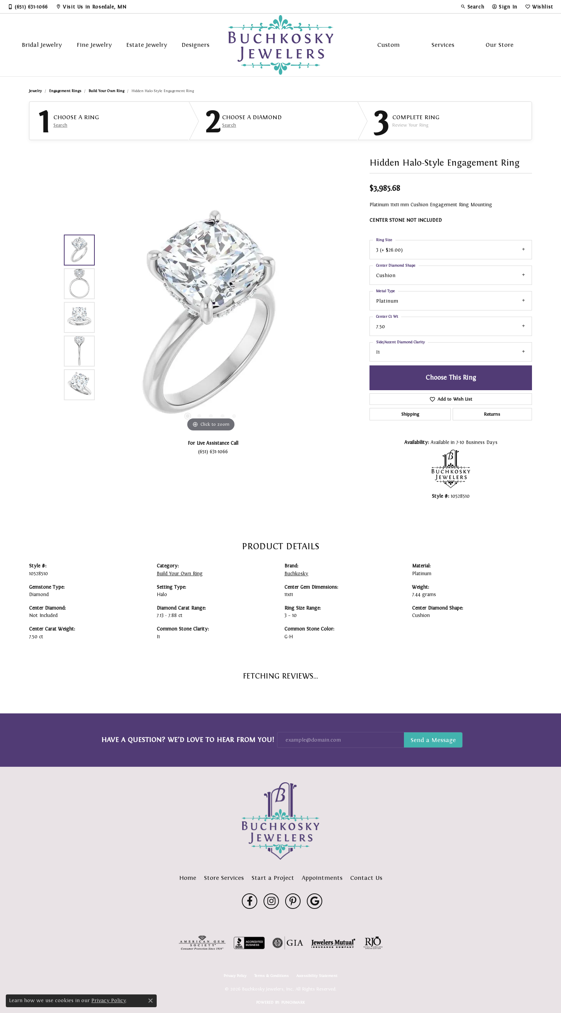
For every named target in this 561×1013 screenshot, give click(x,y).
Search (60, 125)
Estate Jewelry (146, 44)
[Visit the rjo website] (373, 943)
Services (442, 44)
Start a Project (272, 877)
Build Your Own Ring (106, 91)
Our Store (499, 44)
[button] (472, 6)
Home (187, 877)
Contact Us (366, 877)
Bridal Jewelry (42, 44)
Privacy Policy (235, 976)
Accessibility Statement (316, 976)
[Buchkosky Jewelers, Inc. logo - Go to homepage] (280, 45)
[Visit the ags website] (202, 943)
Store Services (224, 877)
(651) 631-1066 (213, 451)
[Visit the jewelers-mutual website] (333, 943)
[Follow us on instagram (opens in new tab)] (271, 901)
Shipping (410, 414)
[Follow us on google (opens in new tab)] (314, 901)
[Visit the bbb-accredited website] (249, 943)
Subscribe (433, 740)
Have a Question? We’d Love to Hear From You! (187, 740)
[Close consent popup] (150, 1000)
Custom (388, 44)
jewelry (35, 91)
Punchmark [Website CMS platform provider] (293, 1002)
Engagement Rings (65, 91)
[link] (28, 6)
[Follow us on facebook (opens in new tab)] (249, 901)
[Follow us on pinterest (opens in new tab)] (293, 901)
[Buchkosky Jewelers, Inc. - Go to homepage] (280, 821)
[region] (211, 317)
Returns (492, 414)
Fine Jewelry (94, 44)
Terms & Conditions (271, 976)
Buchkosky (296, 573)
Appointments (322, 877)
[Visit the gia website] (287, 943)
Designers (195, 44)
